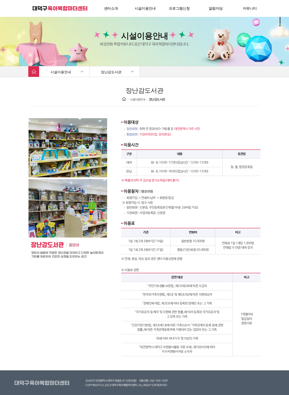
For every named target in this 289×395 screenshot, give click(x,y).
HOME (124, 99)
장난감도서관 (111, 72)
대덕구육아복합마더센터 (42, 383)
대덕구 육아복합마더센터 (60, 8)
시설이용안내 (61, 72)
